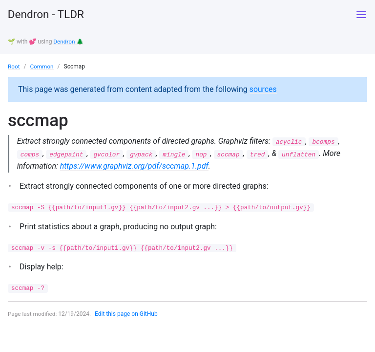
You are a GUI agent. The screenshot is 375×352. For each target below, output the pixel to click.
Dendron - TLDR (48, 15)
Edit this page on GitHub (127, 314)
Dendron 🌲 (68, 41)
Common (42, 66)
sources (263, 88)
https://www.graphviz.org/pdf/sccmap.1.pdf (135, 166)
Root (14, 66)
